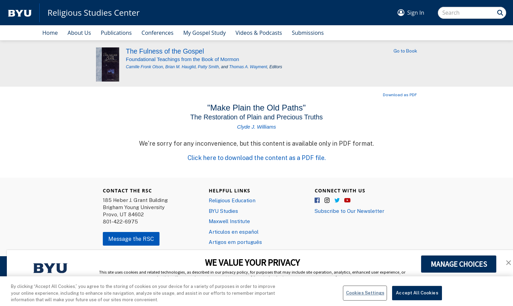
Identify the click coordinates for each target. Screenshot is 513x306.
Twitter (337, 200)
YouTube (347, 200)
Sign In (415, 12)
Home (50, 33)
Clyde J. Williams (256, 127)
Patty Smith (208, 66)
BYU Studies (223, 211)
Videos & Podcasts (259, 33)
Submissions (308, 33)
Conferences (157, 33)
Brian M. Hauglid (180, 66)
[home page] (20, 13)
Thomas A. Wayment (248, 66)
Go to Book (405, 51)
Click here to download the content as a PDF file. (257, 157)
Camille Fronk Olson (144, 66)
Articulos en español (234, 232)
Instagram (327, 200)
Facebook (318, 200)
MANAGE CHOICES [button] (459, 264)
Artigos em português (235, 242)
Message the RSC (131, 238)
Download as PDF (400, 94)
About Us (79, 33)
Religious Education (232, 200)
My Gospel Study (204, 33)
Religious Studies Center (93, 12)
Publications (116, 33)
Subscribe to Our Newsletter (349, 211)
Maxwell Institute (229, 221)
